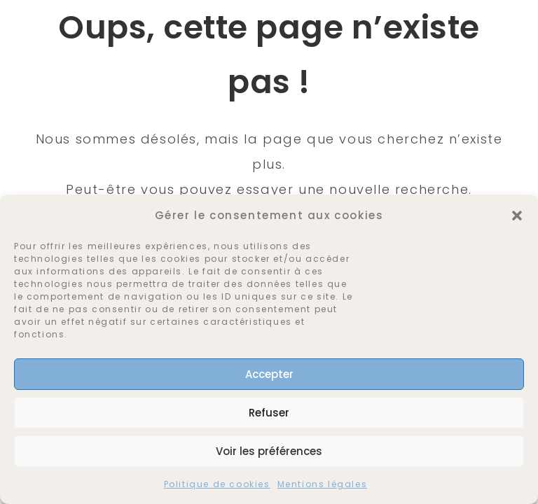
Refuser (269, 412)
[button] (517, 216)
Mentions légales (322, 484)
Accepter (269, 374)
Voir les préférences (269, 451)
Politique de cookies (217, 484)
